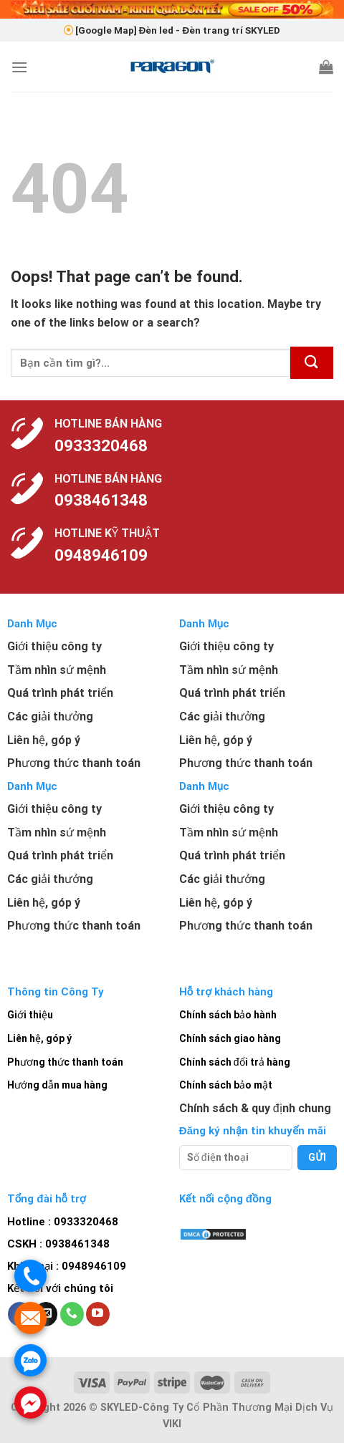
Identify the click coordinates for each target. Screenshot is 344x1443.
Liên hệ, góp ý (39, 1038)
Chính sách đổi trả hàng (234, 1062)
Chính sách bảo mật (225, 1085)
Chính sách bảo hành (228, 1014)
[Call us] (72, 1314)
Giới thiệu (30, 1014)
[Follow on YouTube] (98, 1314)
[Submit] (311, 363)
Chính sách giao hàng (230, 1038)
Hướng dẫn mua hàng (57, 1085)
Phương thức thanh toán (65, 1062)
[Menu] (19, 67)
